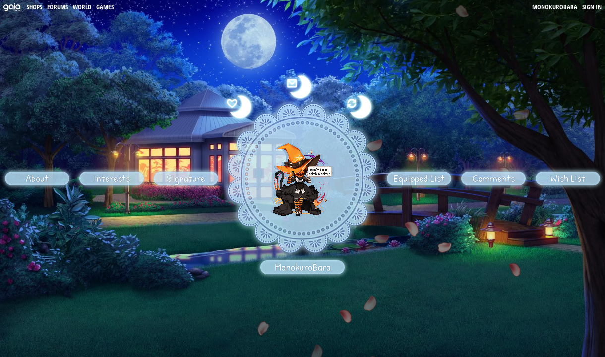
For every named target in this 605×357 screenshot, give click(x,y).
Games (105, 6)
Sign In (592, 6)
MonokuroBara (554, 6)
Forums (57, 6)
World (82, 6)
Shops (34, 6)
